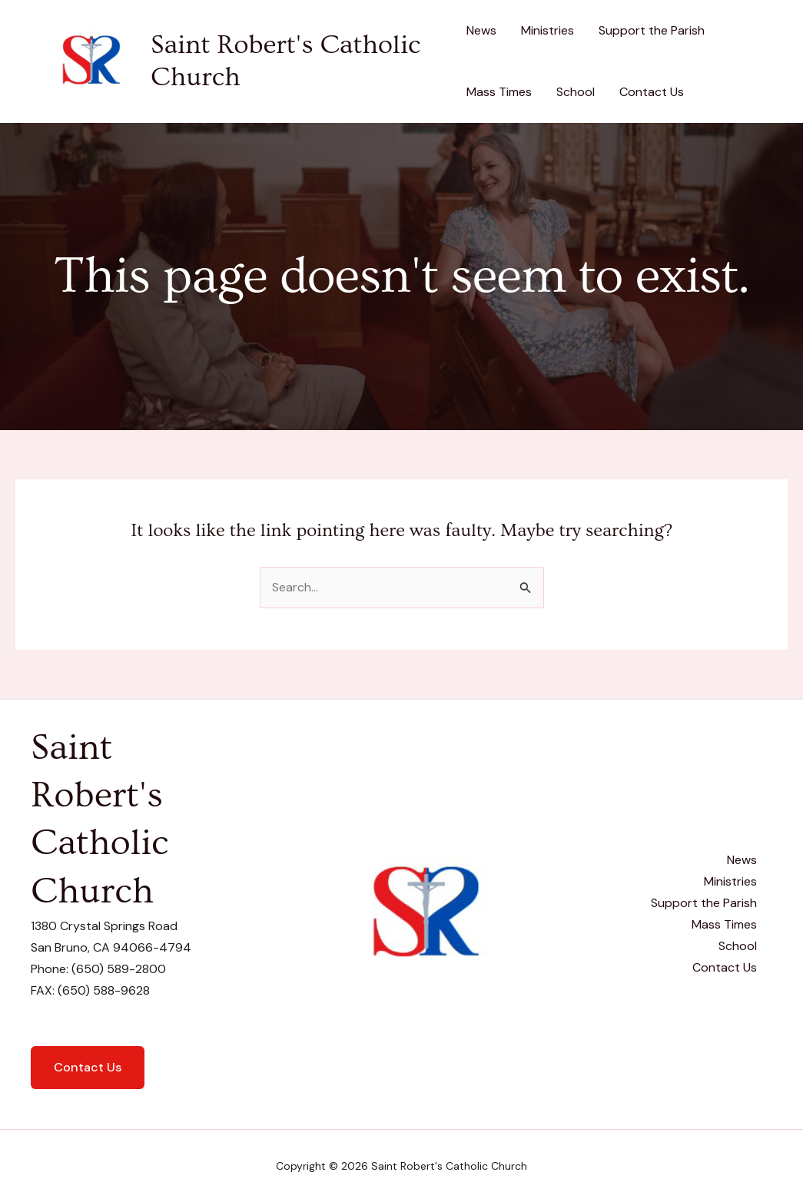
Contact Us (651, 92)
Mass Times (499, 92)
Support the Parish (652, 30)
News (481, 30)
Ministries (547, 30)
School (575, 92)
